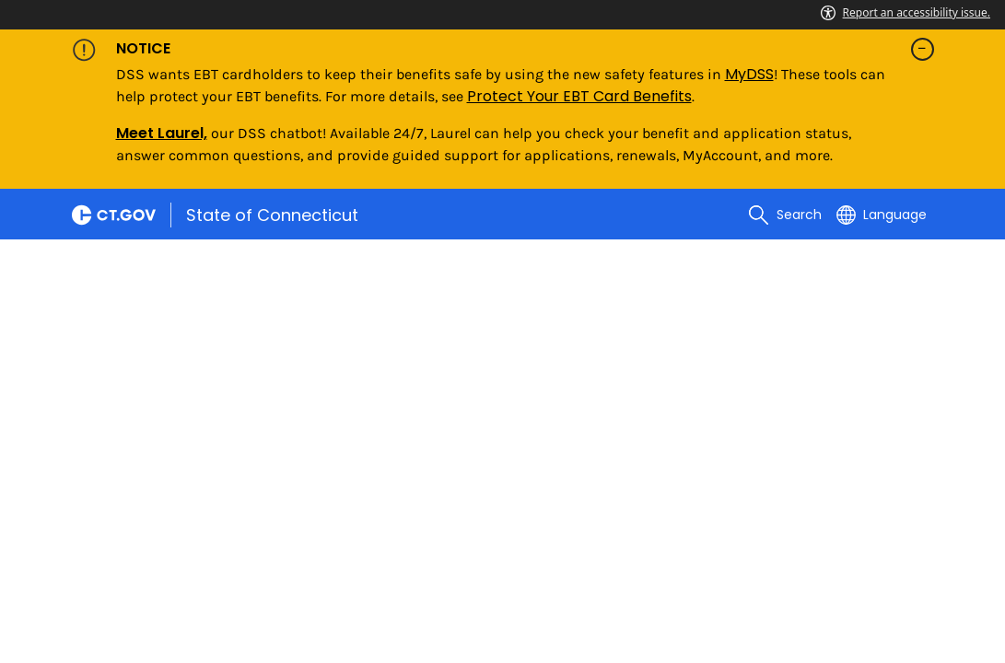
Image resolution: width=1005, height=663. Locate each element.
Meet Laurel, (161, 133)
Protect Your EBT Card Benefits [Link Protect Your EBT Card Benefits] (579, 96)
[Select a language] (881, 215)
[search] (785, 215)
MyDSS (749, 74)
